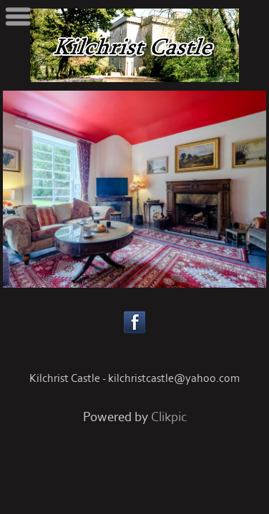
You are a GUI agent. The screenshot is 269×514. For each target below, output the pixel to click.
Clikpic (169, 417)
